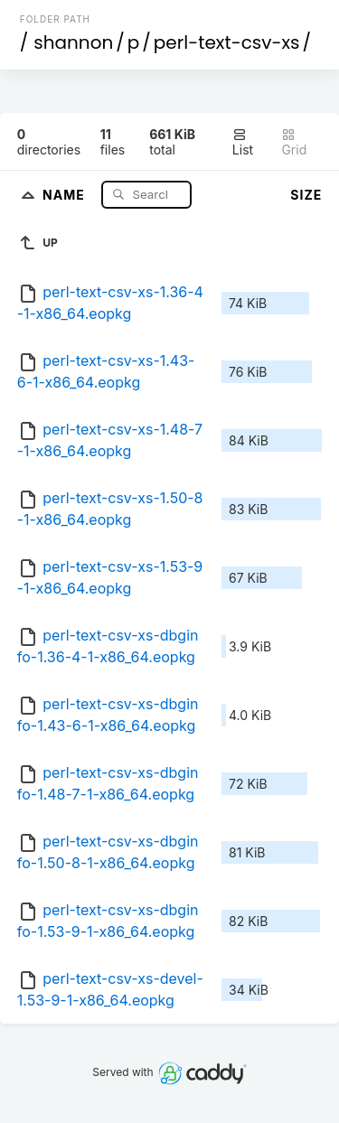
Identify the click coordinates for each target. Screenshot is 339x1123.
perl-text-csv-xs (227, 42)
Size (306, 194)
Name (65, 193)
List (242, 142)
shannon (73, 42)
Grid (293, 142)
